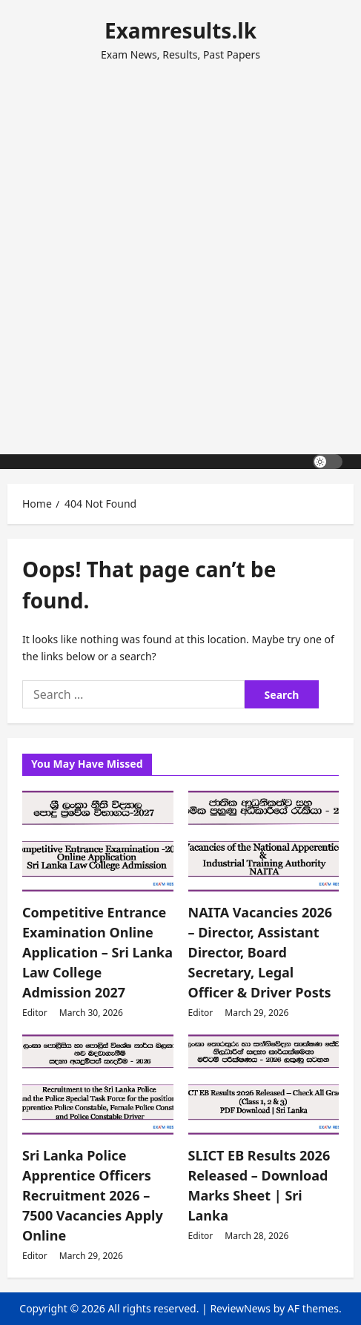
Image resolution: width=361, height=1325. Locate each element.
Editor (34, 1012)
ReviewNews (240, 1308)
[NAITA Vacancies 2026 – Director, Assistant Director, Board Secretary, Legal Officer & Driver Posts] (264, 841)
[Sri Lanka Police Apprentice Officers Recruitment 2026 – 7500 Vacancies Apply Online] (97, 1085)
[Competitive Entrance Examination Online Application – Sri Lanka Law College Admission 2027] (97, 841)
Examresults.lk (180, 30)
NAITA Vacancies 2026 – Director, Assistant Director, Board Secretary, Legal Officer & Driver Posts (260, 952)
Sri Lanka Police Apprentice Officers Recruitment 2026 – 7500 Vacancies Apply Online (92, 1195)
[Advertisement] (180, 251)
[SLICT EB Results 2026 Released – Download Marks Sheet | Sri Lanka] (264, 1085)
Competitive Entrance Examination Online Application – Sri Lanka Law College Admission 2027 (97, 952)
